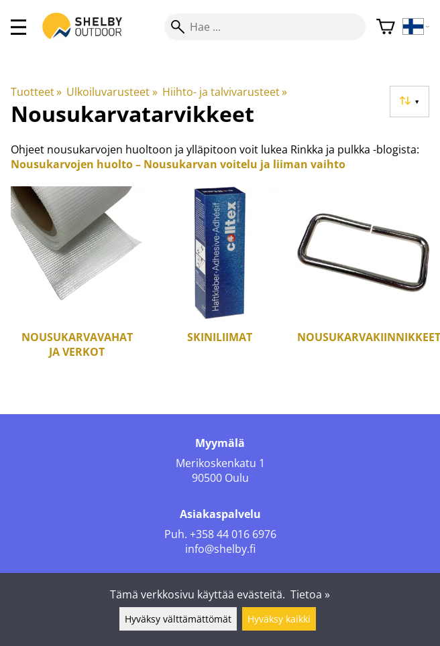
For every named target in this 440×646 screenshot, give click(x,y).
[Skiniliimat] (220, 281)
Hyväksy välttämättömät (178, 618)
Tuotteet (36, 91)
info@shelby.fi (220, 548)
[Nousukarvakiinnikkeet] (363, 281)
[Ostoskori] (385, 27)
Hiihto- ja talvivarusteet (224, 91)
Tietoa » (310, 594)
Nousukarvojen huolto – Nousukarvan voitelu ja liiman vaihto (178, 164)
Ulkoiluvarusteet (111, 91)
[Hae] (265, 26)
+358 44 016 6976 (233, 534)
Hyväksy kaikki (279, 618)
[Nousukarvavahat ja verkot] (77, 281)
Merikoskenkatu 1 (220, 463)
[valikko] (18, 27)
